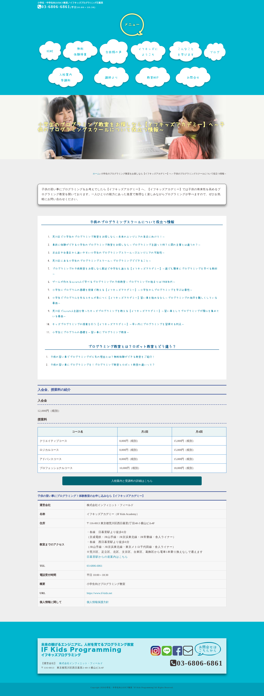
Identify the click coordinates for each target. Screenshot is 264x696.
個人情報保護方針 (98, 601)
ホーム (96, 173)
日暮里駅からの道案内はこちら (107, 556)
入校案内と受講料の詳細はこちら (132, 480)
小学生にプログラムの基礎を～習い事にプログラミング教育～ (90, 332)
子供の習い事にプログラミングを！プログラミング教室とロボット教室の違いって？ (102, 364)
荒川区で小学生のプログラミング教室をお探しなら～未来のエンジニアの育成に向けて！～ (108, 236)
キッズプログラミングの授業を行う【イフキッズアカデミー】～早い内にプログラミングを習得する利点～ (118, 324)
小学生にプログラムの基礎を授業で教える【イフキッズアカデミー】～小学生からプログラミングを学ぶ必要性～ (122, 289)
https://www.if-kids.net (99, 592)
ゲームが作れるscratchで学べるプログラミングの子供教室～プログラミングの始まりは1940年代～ (113, 281)
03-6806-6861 (54, 6)
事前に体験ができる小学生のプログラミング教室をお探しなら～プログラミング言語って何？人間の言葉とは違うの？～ (126, 244)
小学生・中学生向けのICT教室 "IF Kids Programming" (130, 687)
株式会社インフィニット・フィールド (81, 662)
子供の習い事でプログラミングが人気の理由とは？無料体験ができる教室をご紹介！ (102, 356)
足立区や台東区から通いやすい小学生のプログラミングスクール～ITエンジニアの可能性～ (108, 252)
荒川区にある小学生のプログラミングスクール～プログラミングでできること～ (101, 260)
